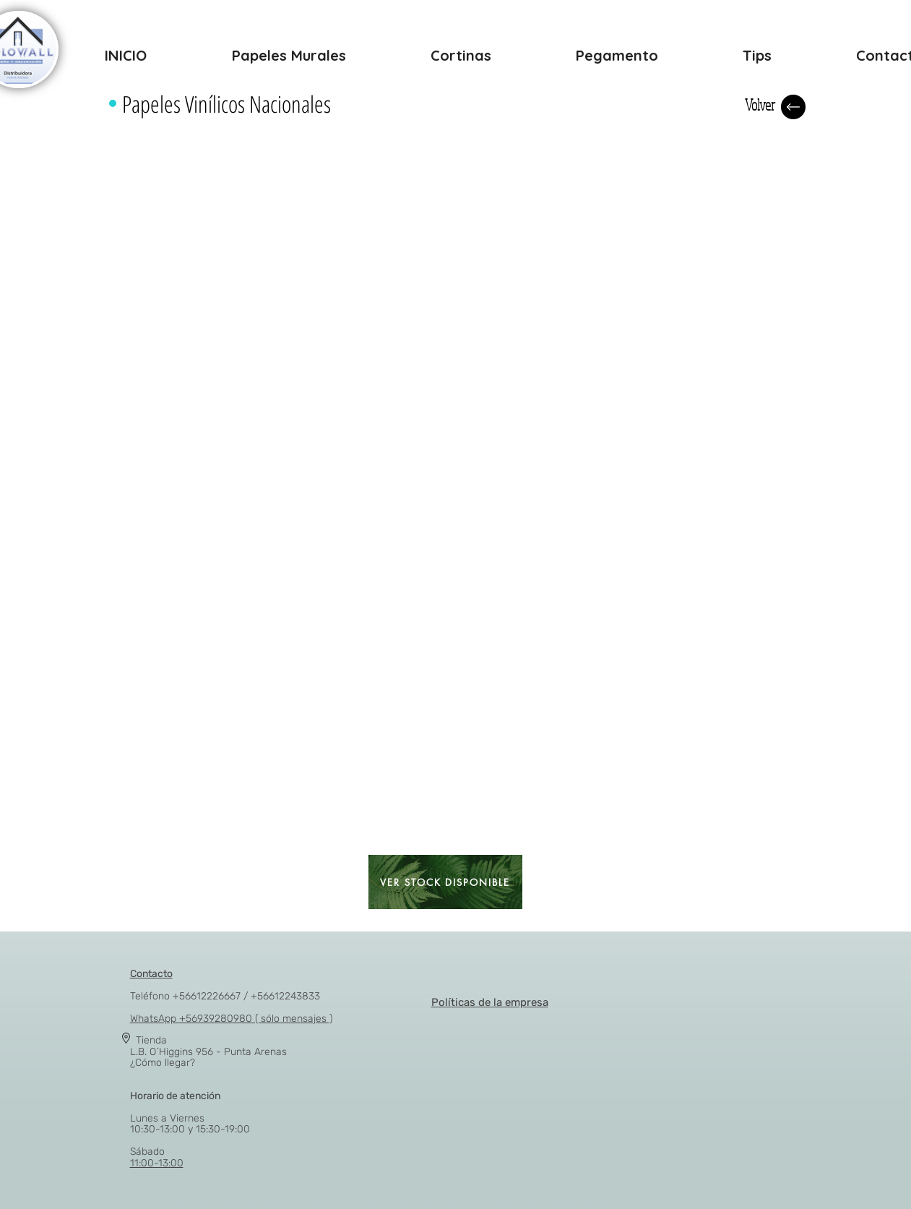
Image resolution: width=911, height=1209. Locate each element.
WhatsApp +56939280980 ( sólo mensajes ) (231, 1018)
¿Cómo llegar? (162, 1063)
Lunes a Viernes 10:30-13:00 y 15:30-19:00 (190, 1112)
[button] (168, 176)
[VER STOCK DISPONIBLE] (445, 882)
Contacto (151, 974)
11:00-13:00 (157, 1163)
